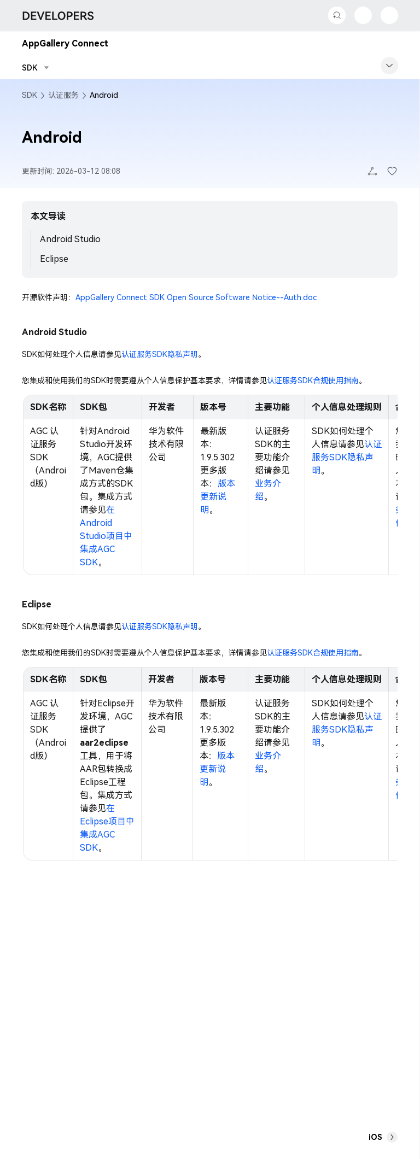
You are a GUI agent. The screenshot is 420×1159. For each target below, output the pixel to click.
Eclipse (54, 259)
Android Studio (70, 239)
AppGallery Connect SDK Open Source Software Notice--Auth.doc (196, 297)
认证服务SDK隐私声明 (159, 354)
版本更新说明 (217, 496)
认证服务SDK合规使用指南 (313, 380)
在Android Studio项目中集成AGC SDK (106, 536)
